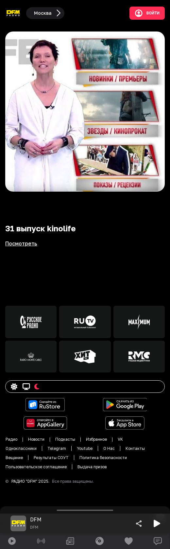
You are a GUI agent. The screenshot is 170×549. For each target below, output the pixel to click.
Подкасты (65, 439)
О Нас (109, 448)
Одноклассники (21, 448)
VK (120, 439)
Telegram (56, 448)
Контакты (135, 448)
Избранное (96, 439)
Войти (147, 13)
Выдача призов (92, 466)
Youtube (85, 448)
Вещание (14, 457)
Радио (11, 439)
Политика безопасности (103, 457)
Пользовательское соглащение (36, 466)
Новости (36, 439)
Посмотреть (21, 243)
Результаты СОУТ (51, 457)
